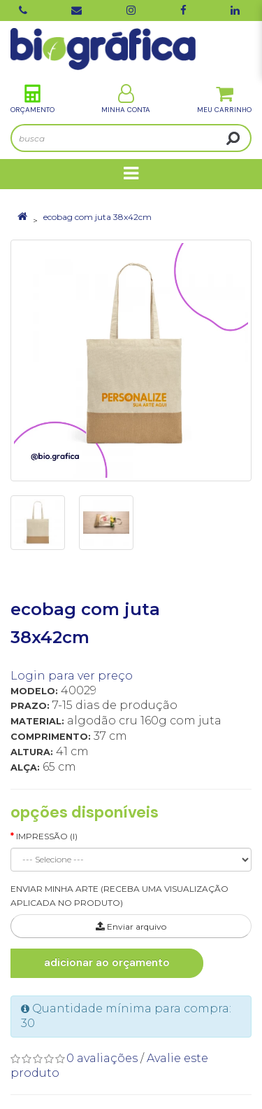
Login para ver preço (71, 675)
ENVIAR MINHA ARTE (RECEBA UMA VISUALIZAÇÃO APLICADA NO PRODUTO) (119, 896)
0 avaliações (102, 1058)
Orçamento (32, 99)
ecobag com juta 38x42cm (97, 217)
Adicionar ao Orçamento (107, 963)
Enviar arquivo (131, 926)
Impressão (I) (47, 836)
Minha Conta (125, 99)
